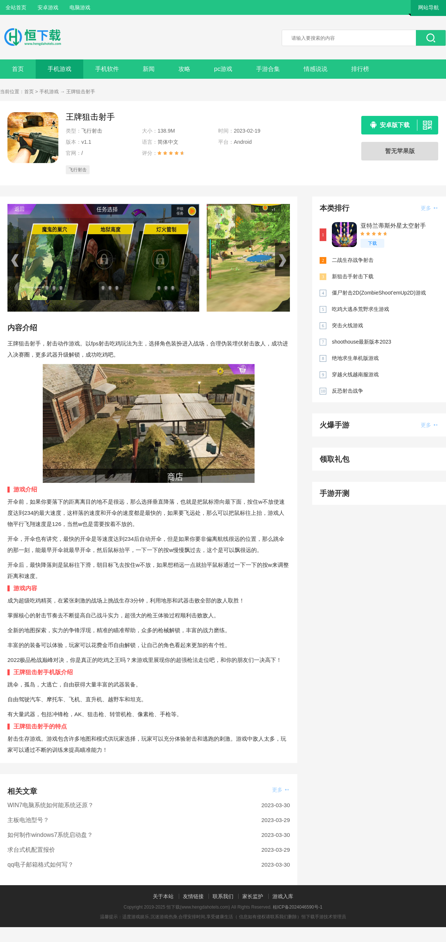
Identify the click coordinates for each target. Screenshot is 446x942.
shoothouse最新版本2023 (361, 342)
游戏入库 (282, 896)
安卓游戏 (48, 7)
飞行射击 (78, 169)
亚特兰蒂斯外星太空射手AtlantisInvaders (393, 226)
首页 (18, 69)
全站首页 (16, 7)
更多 (280, 790)
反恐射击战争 (347, 391)
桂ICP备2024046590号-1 (297, 907)
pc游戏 (223, 69)
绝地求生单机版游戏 (355, 358)
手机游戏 (59, 69)
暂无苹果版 (400, 151)
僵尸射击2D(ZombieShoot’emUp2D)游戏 (379, 293)
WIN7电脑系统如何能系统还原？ (50, 805)
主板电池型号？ (28, 820)
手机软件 (107, 69)
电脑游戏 (80, 7)
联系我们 (223, 896)
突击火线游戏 (347, 325)
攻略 (184, 69)
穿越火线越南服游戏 (355, 374)
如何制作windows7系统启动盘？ (50, 835)
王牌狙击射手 (80, 91)
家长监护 (252, 896)
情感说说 (315, 69)
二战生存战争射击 (353, 260)
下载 (372, 243)
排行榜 (360, 69)
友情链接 (193, 896)
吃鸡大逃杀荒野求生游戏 (360, 309)
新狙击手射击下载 (353, 276)
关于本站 (163, 896)
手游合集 (268, 69)
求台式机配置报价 (31, 850)
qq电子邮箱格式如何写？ (40, 864)
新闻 (149, 69)
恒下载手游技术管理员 (323, 916)
